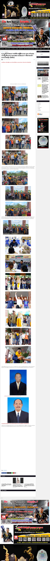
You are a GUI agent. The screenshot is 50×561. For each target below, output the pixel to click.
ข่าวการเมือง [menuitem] (13, 48)
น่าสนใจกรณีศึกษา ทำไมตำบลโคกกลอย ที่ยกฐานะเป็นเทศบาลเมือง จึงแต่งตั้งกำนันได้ (6, 485)
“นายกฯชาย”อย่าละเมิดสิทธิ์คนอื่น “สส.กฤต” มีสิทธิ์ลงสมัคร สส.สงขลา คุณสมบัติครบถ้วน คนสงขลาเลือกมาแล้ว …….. (29, 485)
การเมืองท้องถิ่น (5, 470)
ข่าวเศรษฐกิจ (39, 110)
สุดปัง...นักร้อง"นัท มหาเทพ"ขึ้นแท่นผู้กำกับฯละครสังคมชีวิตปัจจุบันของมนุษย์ (42, 73)
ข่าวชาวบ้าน (39, 104)
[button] (1, 49)
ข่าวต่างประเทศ (39, 107)
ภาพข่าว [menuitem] (44, 48)
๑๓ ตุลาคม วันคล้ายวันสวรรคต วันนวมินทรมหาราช (43, 63)
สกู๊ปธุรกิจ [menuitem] (41, 48)
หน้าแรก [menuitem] (3, 48)
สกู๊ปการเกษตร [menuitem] (21, 48)
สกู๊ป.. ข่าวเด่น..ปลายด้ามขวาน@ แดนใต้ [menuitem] (29, 48)
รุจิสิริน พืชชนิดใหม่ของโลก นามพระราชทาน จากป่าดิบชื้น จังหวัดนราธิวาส (45, 96)
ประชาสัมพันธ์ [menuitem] (36, 48)
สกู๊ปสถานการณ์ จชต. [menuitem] (7, 48)
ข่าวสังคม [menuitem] (17, 48)
